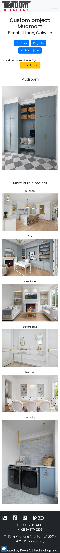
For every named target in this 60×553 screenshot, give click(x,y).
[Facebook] (15, 518)
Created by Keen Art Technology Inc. (30, 550)
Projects (38, 43)
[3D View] (38, 518)
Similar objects (30, 50)
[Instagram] (25, 518)
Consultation (30, 65)
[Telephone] (5, 518)
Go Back (21, 43)
